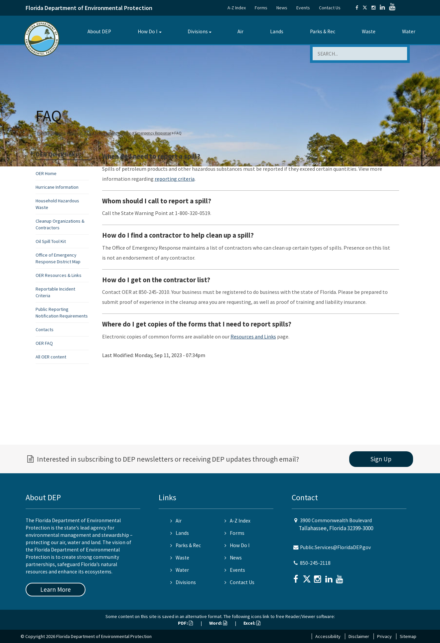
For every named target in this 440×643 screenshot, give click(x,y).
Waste (368, 31)
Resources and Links (253, 336)
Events (303, 8)
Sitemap (408, 636)
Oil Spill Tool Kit (51, 241)
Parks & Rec (322, 31)
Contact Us (330, 8)
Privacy (384, 636)
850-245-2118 (315, 563)
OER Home (46, 173)
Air (240, 31)
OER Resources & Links (58, 275)
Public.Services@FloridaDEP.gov (335, 547)
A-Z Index (236, 8)
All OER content (51, 357)
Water (408, 31)
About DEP (99, 31)
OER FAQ (44, 343)
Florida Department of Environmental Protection (89, 8)
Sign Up (380, 459)
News (281, 8)
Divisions (198, 31)
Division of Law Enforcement (93, 132)
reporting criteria (175, 178)
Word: (218, 623)
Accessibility (328, 636)
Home (42, 132)
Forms (261, 8)
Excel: (251, 623)
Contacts (45, 329)
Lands (276, 31)
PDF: (185, 623)
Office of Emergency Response (145, 132)
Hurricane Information (57, 187)
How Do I (147, 31)
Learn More (55, 589)
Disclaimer (359, 636)
